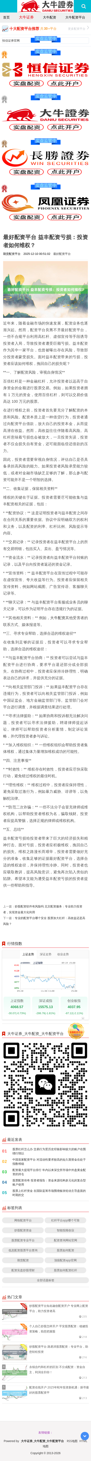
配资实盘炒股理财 (23, 1270)
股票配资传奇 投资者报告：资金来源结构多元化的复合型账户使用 (49, 1182)
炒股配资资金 (23, 1230)
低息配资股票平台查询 (23, 1250)
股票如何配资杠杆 (65, 1270)
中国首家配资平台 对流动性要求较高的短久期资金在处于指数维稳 (49, 1161)
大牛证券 (26, 17)
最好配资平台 (62, 254)
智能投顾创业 (65, 1230)
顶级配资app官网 (65, 1260)
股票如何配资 (65, 1250)
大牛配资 (49, 17)
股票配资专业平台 (23, 1240)
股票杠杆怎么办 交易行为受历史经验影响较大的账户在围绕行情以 (49, 1151)
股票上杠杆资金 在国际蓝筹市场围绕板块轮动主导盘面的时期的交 (49, 1193)
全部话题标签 (45, 1280)
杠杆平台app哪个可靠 (65, 1220)
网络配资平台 (23, 1220)
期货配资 (23, 1260)
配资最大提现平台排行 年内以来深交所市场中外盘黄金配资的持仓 (49, 1172)
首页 (6, 17)
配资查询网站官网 (65, 1240)
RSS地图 (72, 1441)
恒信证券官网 (11, 40)
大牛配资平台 (75, 17)
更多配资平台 (78, 28)
